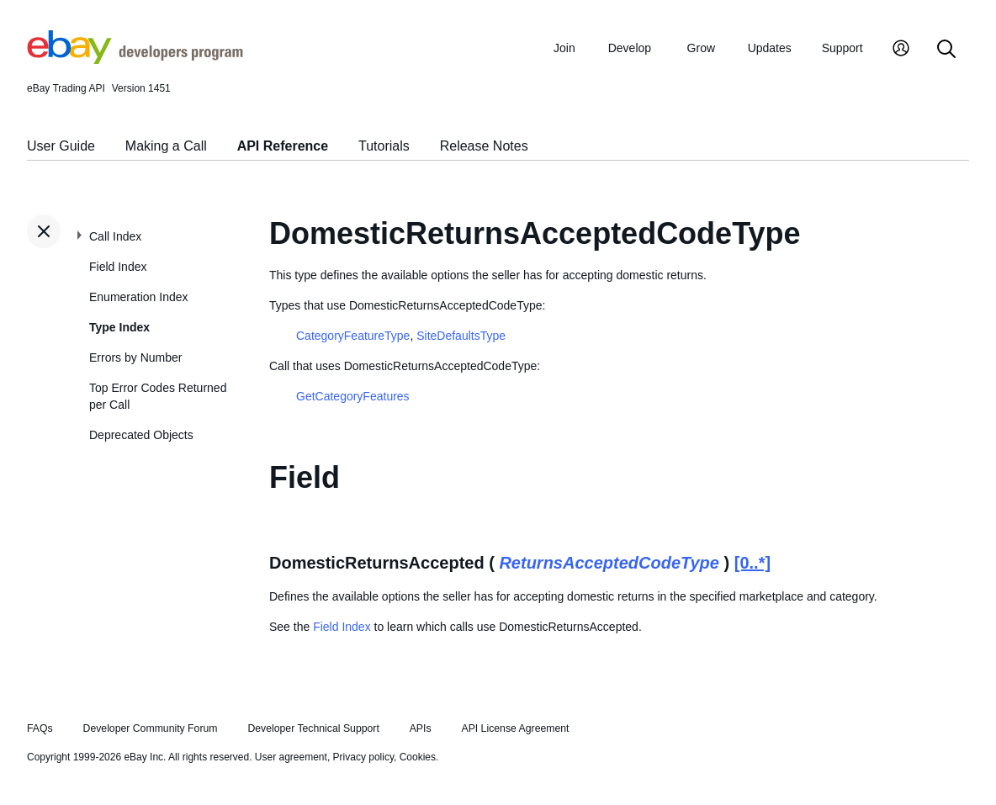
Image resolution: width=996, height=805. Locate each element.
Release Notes (484, 146)
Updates (770, 48)
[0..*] (752, 562)
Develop (629, 48)
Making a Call (166, 146)
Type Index (119, 327)
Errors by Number (135, 357)
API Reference (283, 146)
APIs (421, 728)
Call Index (115, 236)
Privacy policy (363, 757)
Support (842, 48)
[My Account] (901, 50)
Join (564, 48)
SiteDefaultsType (461, 335)
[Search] (946, 50)
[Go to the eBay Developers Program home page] (135, 59)
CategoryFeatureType (353, 335)
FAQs (40, 728)
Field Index (117, 266)
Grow (701, 48)
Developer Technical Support (313, 728)
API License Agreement (515, 728)
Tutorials (384, 146)
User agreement (291, 757)
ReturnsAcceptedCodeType (609, 562)
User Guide (61, 146)
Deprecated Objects (141, 435)
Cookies (418, 757)
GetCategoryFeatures (353, 396)
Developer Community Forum (150, 728)
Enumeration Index (138, 297)
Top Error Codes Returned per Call (157, 396)
